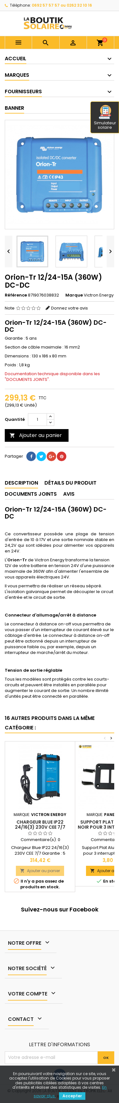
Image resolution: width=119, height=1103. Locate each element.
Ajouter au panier (36, 435)
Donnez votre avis (69, 308)
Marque (74, 295)
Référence (16, 295)
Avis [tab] (69, 494)
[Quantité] (37, 419)
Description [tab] (21, 482)
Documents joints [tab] (31, 494)
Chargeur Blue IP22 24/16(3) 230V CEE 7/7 (40, 824)
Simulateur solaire (105, 117)
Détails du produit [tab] (70, 482)
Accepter (72, 1096)
